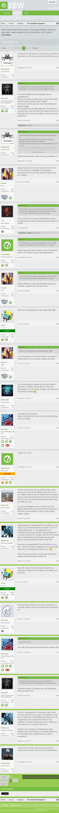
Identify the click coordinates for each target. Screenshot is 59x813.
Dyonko (4, 183)
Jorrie (3, 325)
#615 (57, 582)
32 (27, 48)
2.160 (12, 405)
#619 (57, 741)
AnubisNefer (21, 233)
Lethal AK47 (5, 468)
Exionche (4, 620)
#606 (57, 257)
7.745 (12, 226)
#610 (57, 398)
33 (29, 48)
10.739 (12, 477)
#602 (57, 120)
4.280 (12, 106)
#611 (57, 428)
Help (56, 805)
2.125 (12, 626)
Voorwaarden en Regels (42, 808)
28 (14, 48)
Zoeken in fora (8, 17)
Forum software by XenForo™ (17, 810)
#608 (57, 324)
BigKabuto (5, 541)
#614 (57, 561)
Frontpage (7, 13)
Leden (26, 13)
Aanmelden (52, 2)
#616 (57, 619)
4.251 (12, 189)
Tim (2, 221)
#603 (57, 161)
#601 (57, 67)
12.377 (12, 436)
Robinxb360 (5, 763)
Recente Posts (22, 17)
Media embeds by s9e (40, 810)
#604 (57, 182)
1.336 (12, 769)
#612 (57, 467)
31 (23, 48)
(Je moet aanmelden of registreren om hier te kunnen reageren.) (40, 777)
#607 (57, 290)
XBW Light (5, 805)
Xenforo (18, 805)
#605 (57, 228)
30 (20, 48)
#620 (57, 762)
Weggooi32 (5, 69)
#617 (57, 652)
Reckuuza (4, 429)
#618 (57, 695)
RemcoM (4, 98)
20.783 (12, 546)
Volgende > (35, 48)
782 (13, 511)
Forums (17, 13)
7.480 (12, 260)
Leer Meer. (6, 35)
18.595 (12, 334)
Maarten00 (5, 400)
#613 (57, 518)
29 (17, 48)
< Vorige (3, 48)
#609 (57, 363)
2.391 (12, 75)
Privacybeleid (54, 808)
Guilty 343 (4, 505)
